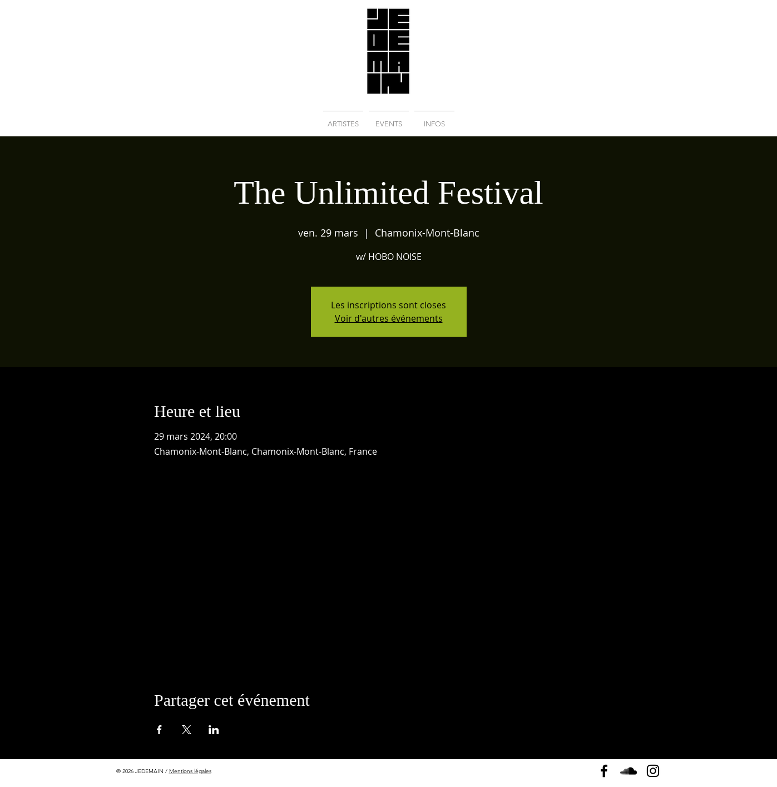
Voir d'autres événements (389, 318)
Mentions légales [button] (190, 771)
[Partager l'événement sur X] (186, 729)
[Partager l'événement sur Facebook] (159, 729)
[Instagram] (653, 771)
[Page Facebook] (604, 771)
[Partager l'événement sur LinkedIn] (214, 729)
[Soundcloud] (628, 771)
